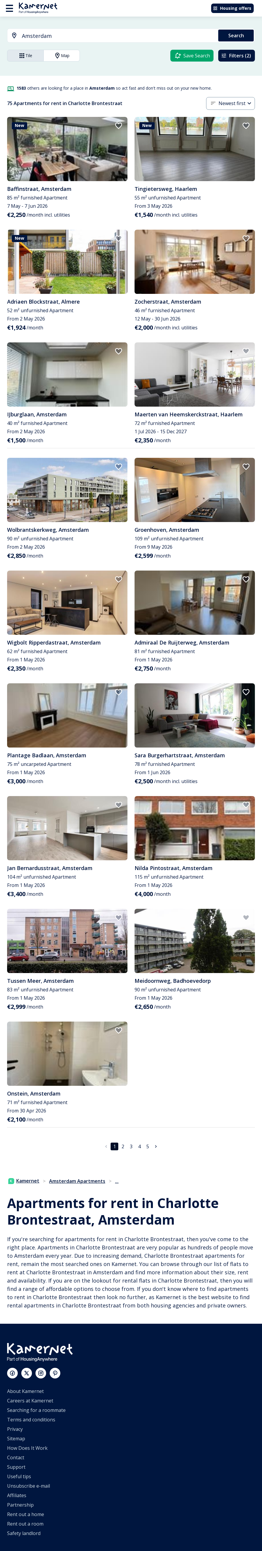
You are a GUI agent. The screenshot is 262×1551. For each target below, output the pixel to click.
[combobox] (109, 36)
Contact (15, 1457)
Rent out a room (25, 1524)
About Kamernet (25, 1391)
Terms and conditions (31, 1419)
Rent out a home (25, 1514)
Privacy (15, 1429)
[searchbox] (118, 36)
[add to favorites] (118, 126)
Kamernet (23, 1181)
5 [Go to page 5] (147, 1146)
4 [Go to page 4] (139, 1146)
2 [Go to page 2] (123, 1146)
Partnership (20, 1505)
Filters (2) (236, 55)
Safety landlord (24, 1533)
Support (16, 1467)
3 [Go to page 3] (131, 1146)
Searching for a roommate (36, 1410)
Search (236, 35)
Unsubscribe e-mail (28, 1486)
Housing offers (232, 8)
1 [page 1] (114, 1146)
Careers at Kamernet (30, 1400)
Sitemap (16, 1438)
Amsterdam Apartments (77, 1181)
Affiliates (16, 1495)
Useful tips (19, 1476)
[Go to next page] (156, 1146)
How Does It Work (27, 1448)
